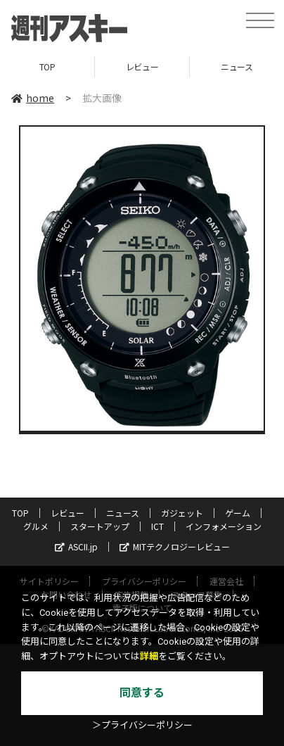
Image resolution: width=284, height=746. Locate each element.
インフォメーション (224, 526)
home (32, 98)
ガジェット (182, 513)
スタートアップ (99, 526)
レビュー (142, 66)
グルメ (36, 526)
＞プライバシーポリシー (142, 725)
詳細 (149, 656)
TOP (47, 66)
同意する (142, 693)
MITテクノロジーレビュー (175, 546)
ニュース (122, 513)
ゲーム (237, 513)
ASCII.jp (76, 546)
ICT (157, 526)
